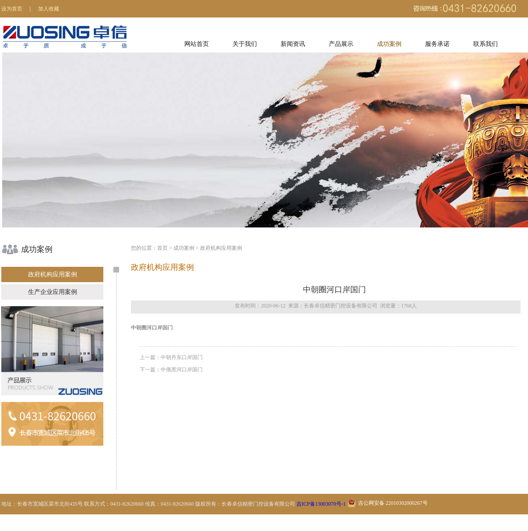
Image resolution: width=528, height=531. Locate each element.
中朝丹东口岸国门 (182, 357)
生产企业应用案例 (52, 292)
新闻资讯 (293, 44)
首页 (162, 248)
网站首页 (196, 44)
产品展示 (341, 44)
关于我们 (244, 44)
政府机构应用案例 (52, 274)
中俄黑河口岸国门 (182, 370)
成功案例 (389, 44)
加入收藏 (48, 9)
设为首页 (11, 9)
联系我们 (485, 44)
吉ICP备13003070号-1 (321, 504)
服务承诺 (437, 44)
